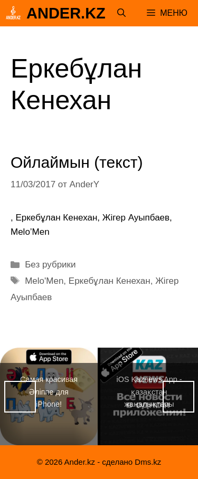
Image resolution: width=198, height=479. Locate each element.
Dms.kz (148, 461)
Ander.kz (66, 13)
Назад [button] (20, 397)
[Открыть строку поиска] (121, 13)
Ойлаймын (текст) (77, 162)
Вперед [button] (178, 397)
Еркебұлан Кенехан (109, 281)
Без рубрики (50, 265)
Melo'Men (44, 281)
